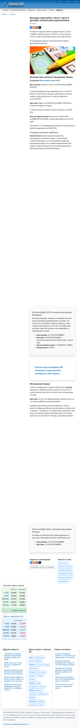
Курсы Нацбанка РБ (13, 616)
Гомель (32, 672)
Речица (32, 679)
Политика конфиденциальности (15, 724)
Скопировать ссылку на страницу (42, 567)
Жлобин (40, 676)
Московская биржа (65, 577)
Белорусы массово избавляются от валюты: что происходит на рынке (65, 663)
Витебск (32, 665)
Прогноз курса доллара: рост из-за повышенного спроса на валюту (64, 679)
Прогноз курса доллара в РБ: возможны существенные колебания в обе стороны (49, 370)
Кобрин (38, 661)
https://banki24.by (46, 81)
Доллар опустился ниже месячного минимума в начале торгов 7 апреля (13, 672)
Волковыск (33, 687)
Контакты (75, 1)
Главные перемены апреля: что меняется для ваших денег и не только (65, 655)
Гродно (32, 683)
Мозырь (32, 676)
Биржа (69, 566)
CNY (7, 602)
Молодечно (43, 694)
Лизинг (51, 10)
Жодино (32, 697)
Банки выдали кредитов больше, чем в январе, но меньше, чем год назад (14, 679)
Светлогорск (41, 672)
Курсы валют (42, 10)
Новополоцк (34, 668)
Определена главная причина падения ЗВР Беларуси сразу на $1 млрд (12, 656)
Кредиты (31, 10)
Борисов (39, 690)
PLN (7, 605)
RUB (7, 599)
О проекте (68, 1)
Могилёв (33, 701)
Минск (32, 690)
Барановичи (40, 657)
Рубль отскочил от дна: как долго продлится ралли (13, 665)
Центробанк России (65, 574)
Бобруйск (41, 701)
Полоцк (40, 665)
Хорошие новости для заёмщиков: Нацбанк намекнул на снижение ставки (13, 687)
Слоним (42, 687)
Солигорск (33, 694)
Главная (60, 1)
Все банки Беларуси (18, 10)
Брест (32, 657)
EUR (7, 596)
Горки (42, 705)
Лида (38, 683)
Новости (59, 10)
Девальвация (63, 581)
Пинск (32, 661)
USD (7, 593)
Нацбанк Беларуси (65, 570)
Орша (47, 665)
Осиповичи (33, 705)
